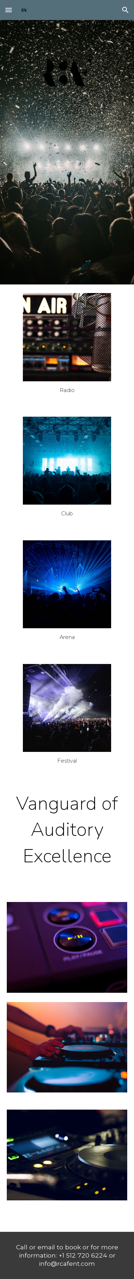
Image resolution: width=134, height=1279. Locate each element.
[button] (8, 10)
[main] (67, 390)
